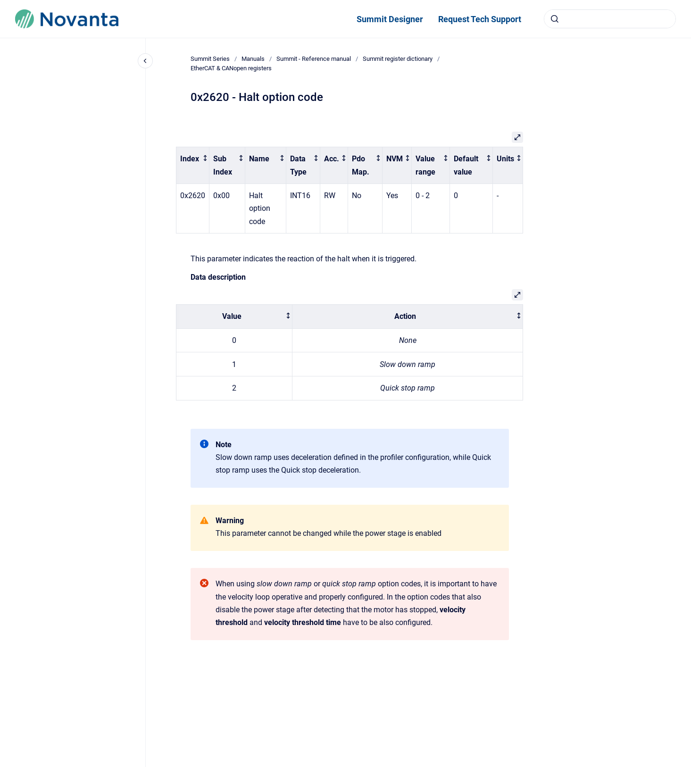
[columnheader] (192, 165)
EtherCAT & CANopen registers (231, 68)
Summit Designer (390, 19)
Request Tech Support (479, 19)
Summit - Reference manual (313, 58)
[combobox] (609, 19)
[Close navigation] (145, 60)
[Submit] (554, 18)
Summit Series (210, 58)
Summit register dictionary (398, 58)
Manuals (253, 58)
